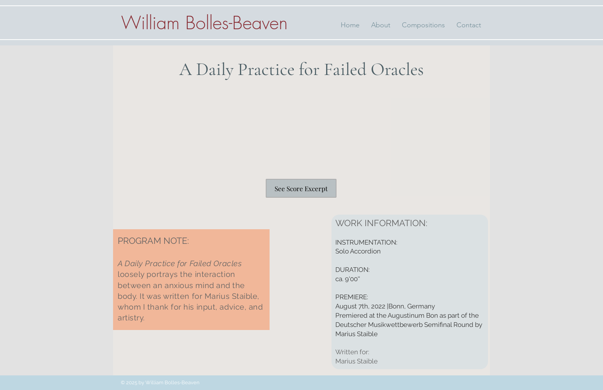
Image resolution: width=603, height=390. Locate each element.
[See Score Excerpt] (301, 188)
